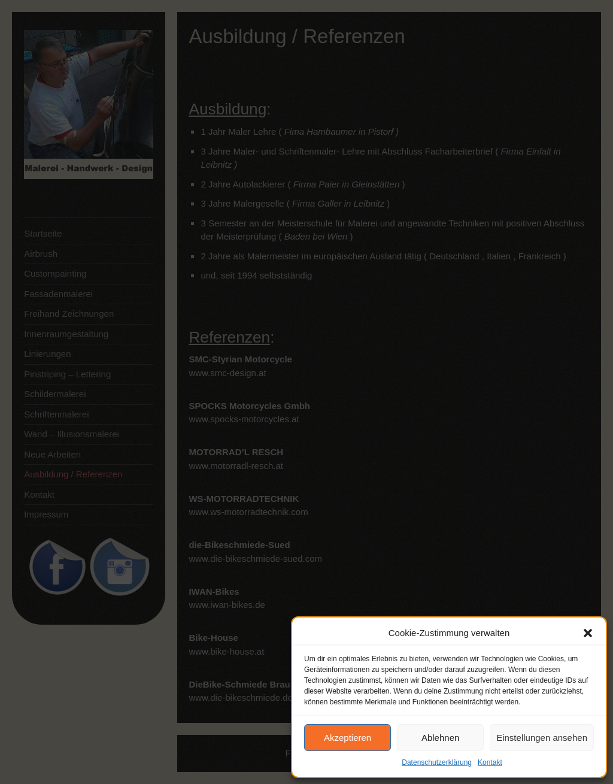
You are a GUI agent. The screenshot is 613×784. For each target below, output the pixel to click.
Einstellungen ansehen (541, 737)
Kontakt (490, 762)
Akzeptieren (347, 737)
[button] (588, 633)
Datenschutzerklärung (437, 762)
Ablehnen (440, 737)
